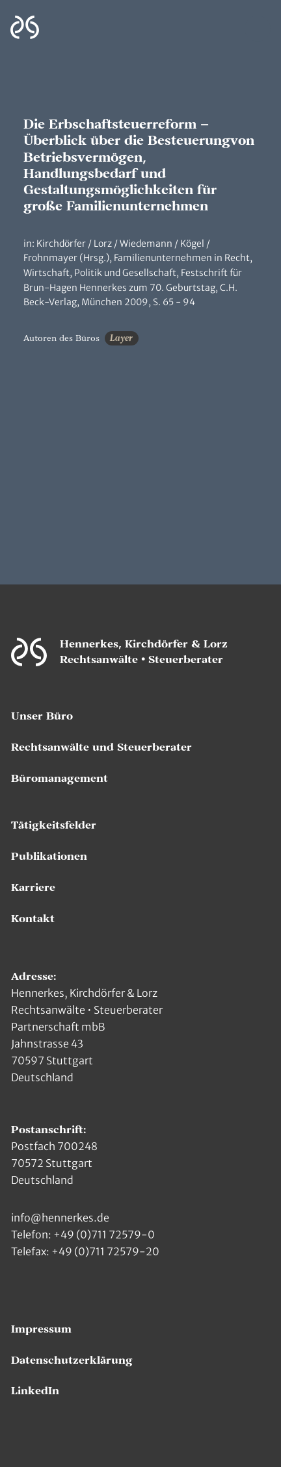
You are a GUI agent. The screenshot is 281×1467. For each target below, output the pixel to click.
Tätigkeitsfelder (53, 825)
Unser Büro (42, 716)
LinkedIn (35, 1391)
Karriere (33, 888)
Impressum (41, 1329)
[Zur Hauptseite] (24, 28)
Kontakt (33, 919)
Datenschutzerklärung (72, 1360)
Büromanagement (59, 778)
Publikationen (49, 856)
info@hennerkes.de (60, 1217)
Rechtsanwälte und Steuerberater (101, 747)
